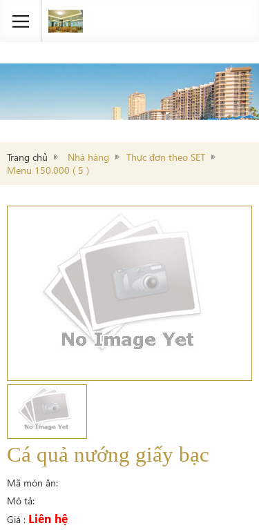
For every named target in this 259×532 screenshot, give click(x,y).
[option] (129, 293)
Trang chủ (27, 157)
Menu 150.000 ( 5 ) (48, 170)
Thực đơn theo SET (165, 157)
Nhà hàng (88, 157)
